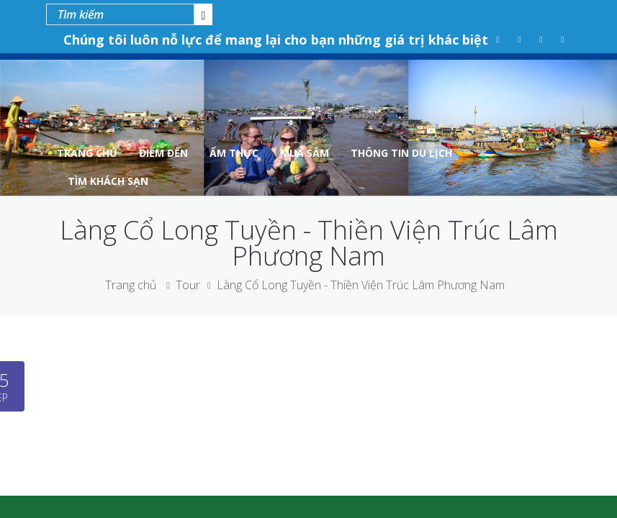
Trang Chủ (87, 153)
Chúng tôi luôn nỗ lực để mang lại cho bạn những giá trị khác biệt (275, 39)
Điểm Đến (163, 153)
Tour (188, 285)
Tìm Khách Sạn (108, 181)
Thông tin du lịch (401, 153)
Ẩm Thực (234, 153)
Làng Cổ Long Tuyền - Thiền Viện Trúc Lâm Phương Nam (361, 285)
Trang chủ (130, 285)
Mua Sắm (304, 153)
